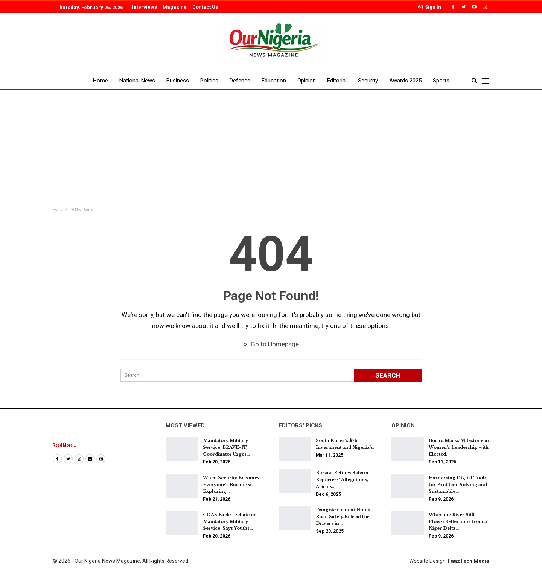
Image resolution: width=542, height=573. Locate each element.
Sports (441, 80)
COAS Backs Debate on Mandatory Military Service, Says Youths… (230, 521)
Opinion (306, 80)
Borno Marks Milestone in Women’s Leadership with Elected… (459, 447)
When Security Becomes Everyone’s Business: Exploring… (231, 484)
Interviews (144, 7)
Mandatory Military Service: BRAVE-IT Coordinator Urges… (226, 447)
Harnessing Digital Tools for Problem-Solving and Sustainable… (458, 484)
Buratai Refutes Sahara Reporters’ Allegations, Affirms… (342, 479)
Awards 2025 (405, 80)
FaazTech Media (468, 561)
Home (100, 80)
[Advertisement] (271, 149)
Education (274, 80)
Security (368, 80)
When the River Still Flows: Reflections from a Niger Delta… (458, 521)
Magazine (175, 7)
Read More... (64, 445)
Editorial (337, 80)
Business (177, 80)
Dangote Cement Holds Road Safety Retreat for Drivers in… (343, 516)
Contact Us (205, 7)
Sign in (429, 7)
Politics (209, 80)
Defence (240, 80)
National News (137, 80)
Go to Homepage (271, 344)
